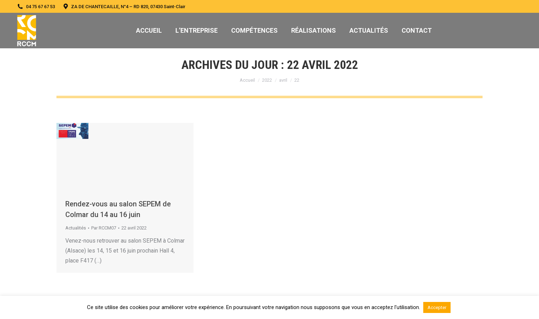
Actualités (75, 228)
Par (103, 228)
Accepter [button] (437, 307)
